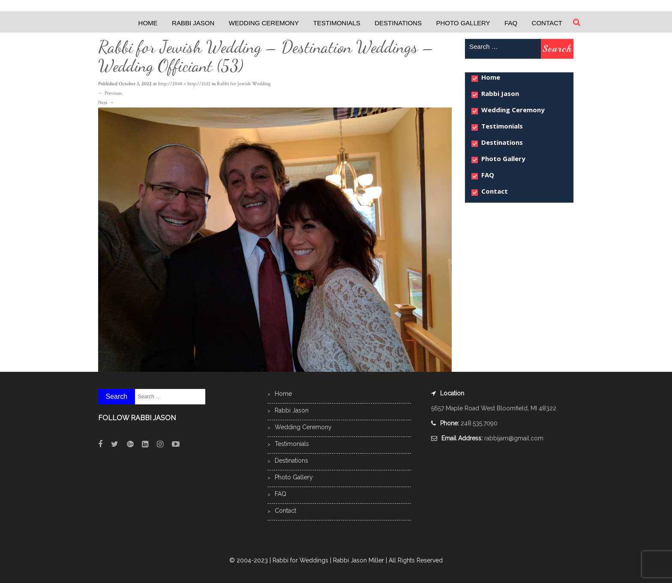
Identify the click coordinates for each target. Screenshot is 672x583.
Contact (547, 23)
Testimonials (336, 23)
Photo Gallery (463, 23)
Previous (110, 93)
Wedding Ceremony (264, 23)
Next (106, 102)
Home (148, 23)
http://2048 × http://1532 (184, 84)
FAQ (510, 23)
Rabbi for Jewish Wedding (244, 84)
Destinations (398, 23)
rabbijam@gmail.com (513, 438)
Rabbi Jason (193, 23)
